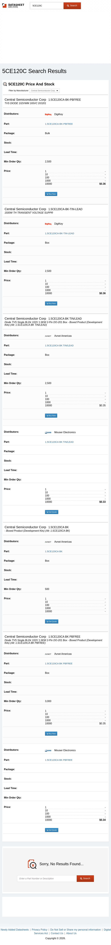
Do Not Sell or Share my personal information (75, 929)
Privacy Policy (39, 929)
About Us (71, 933)
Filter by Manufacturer (18, 90)
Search (72, 5)
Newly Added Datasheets (15, 929)
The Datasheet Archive (13, 5)
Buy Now (51, 194)
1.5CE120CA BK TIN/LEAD (59, 345)
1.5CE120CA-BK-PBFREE (59, 124)
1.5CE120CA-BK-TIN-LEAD (59, 233)
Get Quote (52, 512)
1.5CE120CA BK (53, 551)
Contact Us (57, 933)
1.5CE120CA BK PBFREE (58, 663)
